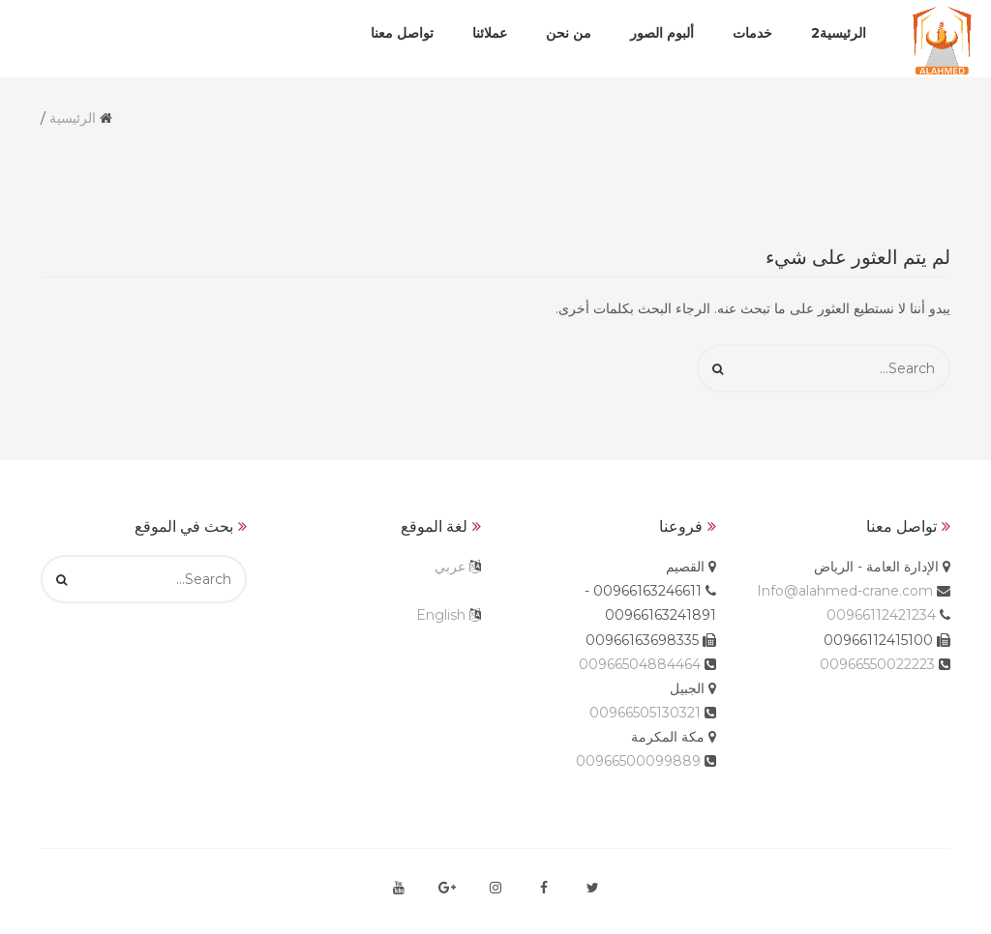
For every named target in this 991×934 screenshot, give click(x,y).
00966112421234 (881, 615)
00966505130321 (645, 712)
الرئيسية (72, 118)
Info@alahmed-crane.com (845, 590)
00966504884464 (640, 664)
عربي (450, 566)
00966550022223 (877, 664)
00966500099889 (638, 761)
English (440, 615)
